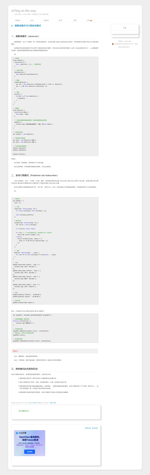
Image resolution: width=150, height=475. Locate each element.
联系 (60, 20)
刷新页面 (88, 428)
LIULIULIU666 (32, 403)
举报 (54, 403)
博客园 (17, 20)
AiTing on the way (23, 10)
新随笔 (46, 20)
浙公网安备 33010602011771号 (122, 44)
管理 (75, 20)
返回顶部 (95, 428)
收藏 (51, 403)
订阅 (88, 20)
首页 (32, 20)
